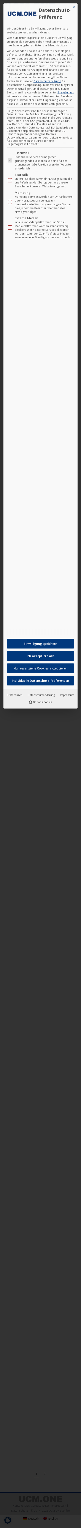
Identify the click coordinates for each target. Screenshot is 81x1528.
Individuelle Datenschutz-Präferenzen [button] (40, 678)
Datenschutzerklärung (47, 79)
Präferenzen (14, 693)
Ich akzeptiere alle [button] (40, 654)
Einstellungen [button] (65, 90)
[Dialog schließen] (74, 4)
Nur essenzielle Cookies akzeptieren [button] (40, 666)
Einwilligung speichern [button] (40, 641)
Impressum (67, 693)
